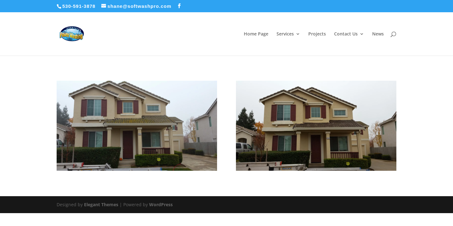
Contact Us (346, 34)
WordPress (161, 204)
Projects (317, 34)
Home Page (256, 34)
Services (285, 34)
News (378, 34)
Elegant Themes (101, 204)
